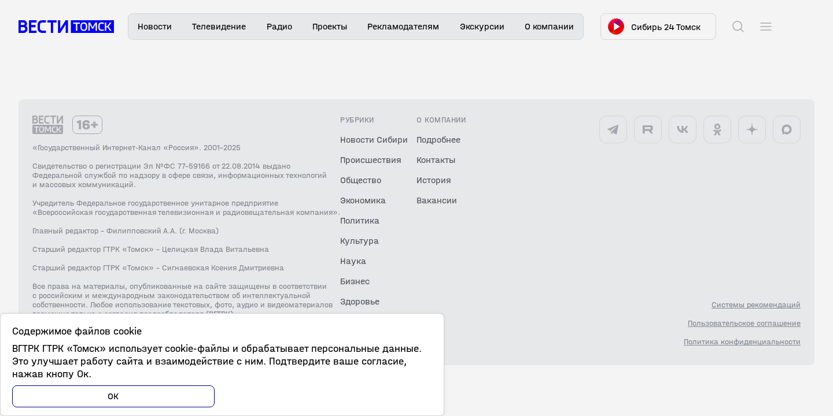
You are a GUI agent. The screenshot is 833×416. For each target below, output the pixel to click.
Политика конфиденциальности (742, 342)
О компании (549, 26)
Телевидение (219, 26)
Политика (359, 220)
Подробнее (438, 139)
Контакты (436, 159)
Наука (353, 260)
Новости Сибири (374, 139)
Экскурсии (482, 26)
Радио (279, 26)
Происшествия (370, 159)
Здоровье (359, 301)
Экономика (363, 200)
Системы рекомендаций (756, 305)
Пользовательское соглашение (744, 323)
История (434, 179)
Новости (155, 26)
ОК (113, 396)
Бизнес (355, 281)
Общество (360, 179)
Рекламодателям (403, 26)
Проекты (329, 26)
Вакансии (437, 200)
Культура (359, 240)
